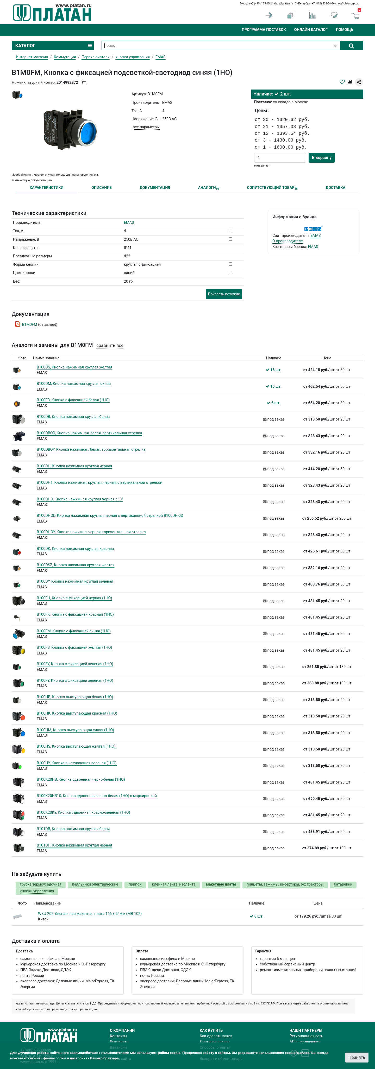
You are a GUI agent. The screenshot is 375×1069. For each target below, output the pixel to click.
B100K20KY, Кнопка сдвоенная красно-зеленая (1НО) (83, 812)
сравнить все (109, 345)
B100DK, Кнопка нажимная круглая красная (75, 548)
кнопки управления (132, 57)
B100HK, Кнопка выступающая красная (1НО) (77, 713)
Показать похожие (224, 294)
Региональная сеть (306, 1036)
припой (135, 884)
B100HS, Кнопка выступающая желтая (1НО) (76, 746)
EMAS (129, 222)
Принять (356, 1057)
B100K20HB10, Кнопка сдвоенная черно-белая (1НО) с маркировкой (97, 796)
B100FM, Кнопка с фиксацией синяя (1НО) (74, 631)
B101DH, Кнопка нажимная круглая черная (74, 845)
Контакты (118, 1036)
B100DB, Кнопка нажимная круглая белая (73, 417)
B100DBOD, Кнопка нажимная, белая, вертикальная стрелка (89, 433)
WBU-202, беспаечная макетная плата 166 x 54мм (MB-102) (90, 914)
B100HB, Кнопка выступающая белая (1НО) (75, 697)
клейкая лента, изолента (174, 884)
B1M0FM (29, 324)
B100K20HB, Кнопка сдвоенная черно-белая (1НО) (81, 779)
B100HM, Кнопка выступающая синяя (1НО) (75, 730)
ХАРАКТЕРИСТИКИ (47, 188)
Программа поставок (264, 30)
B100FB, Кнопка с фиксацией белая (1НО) (73, 400)
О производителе (287, 241)
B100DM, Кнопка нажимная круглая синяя (74, 383)
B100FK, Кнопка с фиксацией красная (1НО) (75, 614)
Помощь (344, 30)
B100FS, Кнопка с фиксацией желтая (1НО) (74, 647)
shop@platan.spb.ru (347, 3)
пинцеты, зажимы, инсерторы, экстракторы (285, 884)
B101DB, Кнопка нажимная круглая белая (73, 829)
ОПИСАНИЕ (101, 188)
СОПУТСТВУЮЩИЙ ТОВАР (272, 188)
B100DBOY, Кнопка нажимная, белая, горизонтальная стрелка (91, 449)
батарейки (343, 884)
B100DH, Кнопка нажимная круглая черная (74, 466)
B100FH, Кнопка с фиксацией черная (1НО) (74, 598)
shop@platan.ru (283, 3)
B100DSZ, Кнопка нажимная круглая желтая (75, 565)
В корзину (322, 157)
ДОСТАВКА (336, 188)
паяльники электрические (95, 884)
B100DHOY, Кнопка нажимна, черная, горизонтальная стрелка (91, 532)
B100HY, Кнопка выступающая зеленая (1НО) (76, 763)
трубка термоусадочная (40, 884)
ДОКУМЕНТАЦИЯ (155, 188)
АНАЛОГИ (208, 188)
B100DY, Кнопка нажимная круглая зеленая (75, 581)
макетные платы (221, 884)
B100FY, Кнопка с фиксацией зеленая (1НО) (75, 664)
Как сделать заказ (216, 1036)
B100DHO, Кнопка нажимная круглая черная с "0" (80, 499)
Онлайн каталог (311, 30)
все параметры (146, 127)
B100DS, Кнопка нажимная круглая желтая (74, 367)
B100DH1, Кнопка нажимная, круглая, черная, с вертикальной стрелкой (99, 482)
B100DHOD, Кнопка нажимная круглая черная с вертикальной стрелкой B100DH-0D (110, 515)
